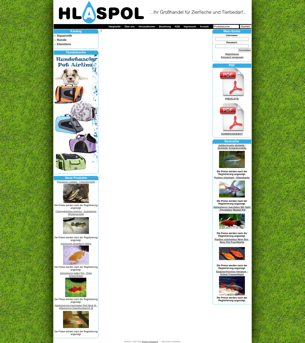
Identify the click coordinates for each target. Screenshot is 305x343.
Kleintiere (64, 44)
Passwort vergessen (232, 57)
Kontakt (204, 26)
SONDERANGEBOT (232, 132)
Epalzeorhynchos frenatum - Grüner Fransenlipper (232, 273)
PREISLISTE (232, 97)
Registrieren (232, 54)
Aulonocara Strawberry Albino (75, 243)
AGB (177, 26)
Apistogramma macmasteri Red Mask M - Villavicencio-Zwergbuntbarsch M (75, 307)
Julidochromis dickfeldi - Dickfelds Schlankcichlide (232, 147)
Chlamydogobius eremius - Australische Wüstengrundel (75, 213)
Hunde (62, 40)
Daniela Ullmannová (150, 341)
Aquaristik (64, 35)
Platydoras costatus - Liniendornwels (76, 182)
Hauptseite (115, 26)
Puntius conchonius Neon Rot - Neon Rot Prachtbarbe (232, 241)
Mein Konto (231, 31)
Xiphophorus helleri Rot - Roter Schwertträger (76, 274)
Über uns (129, 26)
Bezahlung (165, 26)
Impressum (190, 26)
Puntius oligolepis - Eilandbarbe (232, 177)
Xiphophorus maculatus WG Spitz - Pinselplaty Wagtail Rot (232, 208)
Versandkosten (146, 26)
